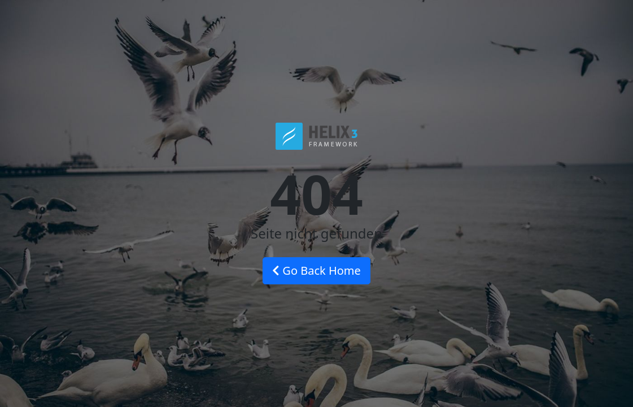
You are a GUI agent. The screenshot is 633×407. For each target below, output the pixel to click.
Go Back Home (316, 270)
